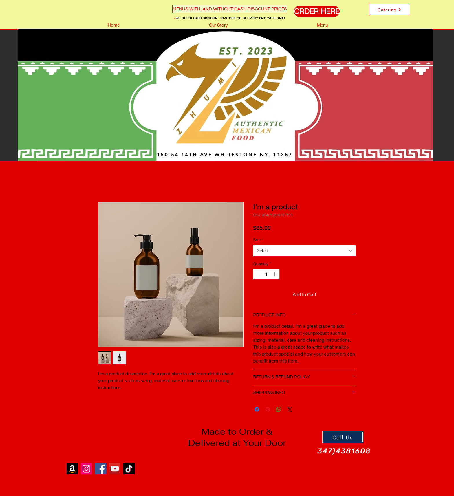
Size (258, 239)
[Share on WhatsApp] (278, 409)
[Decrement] (257, 274)
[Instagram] (86, 468)
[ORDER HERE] (317, 11)
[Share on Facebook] (256, 409)
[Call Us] (342, 437)
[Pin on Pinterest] (267, 409)
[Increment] (275, 274)
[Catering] (389, 9)
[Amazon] (72, 468)
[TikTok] (129, 468)
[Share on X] (289, 409)
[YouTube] (114, 468)
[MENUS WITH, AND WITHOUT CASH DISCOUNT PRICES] (229, 9)
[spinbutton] (266, 274)
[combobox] (304, 250)
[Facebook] (100, 468)
